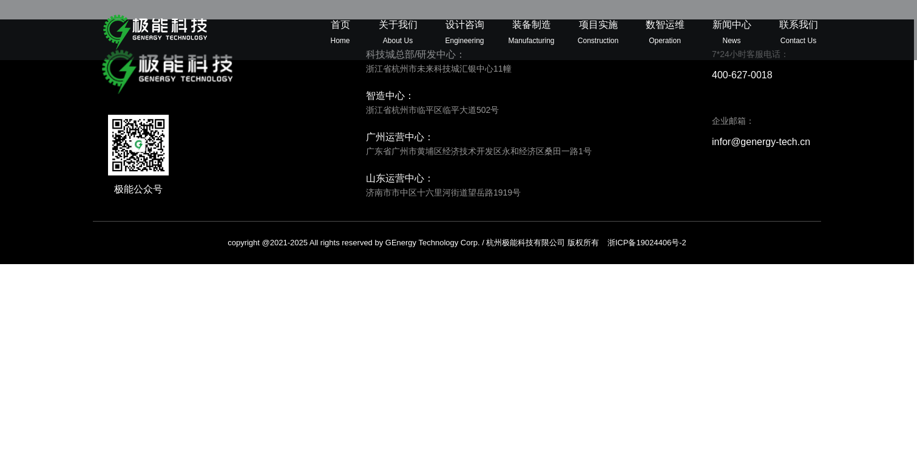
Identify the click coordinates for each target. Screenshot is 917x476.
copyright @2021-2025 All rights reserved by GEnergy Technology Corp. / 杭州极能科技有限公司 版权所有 (457, 242)
